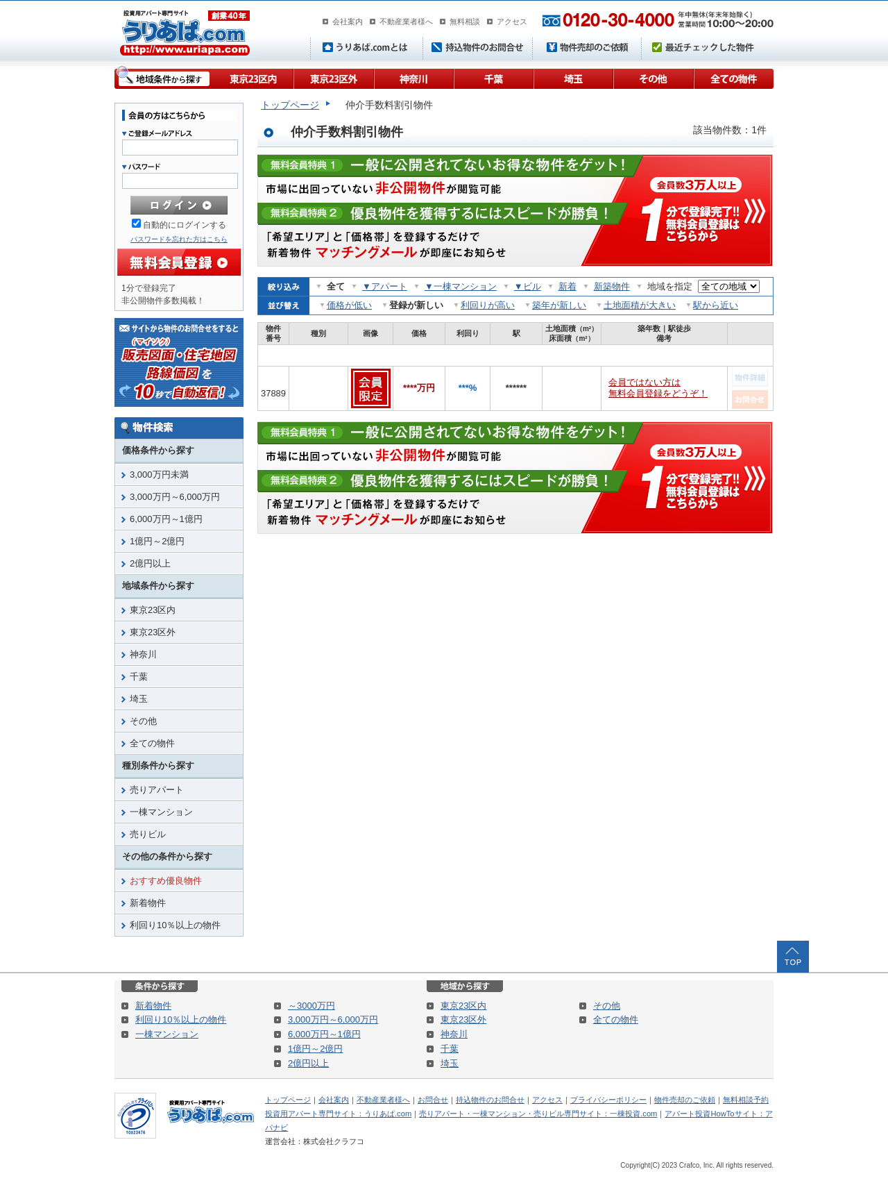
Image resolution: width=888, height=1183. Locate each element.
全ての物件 (733, 77)
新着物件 (148, 903)
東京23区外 (333, 77)
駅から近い (715, 305)
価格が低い (349, 305)
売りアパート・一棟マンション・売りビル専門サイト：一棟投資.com (538, 1113)
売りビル (148, 834)
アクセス (512, 21)
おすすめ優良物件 (166, 880)
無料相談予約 (746, 1100)
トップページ (290, 104)
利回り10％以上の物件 (175, 925)
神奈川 (413, 77)
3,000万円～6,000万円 (175, 497)
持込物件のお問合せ (490, 1100)
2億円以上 (150, 563)
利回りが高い (488, 305)
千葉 (493, 77)
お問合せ (433, 1100)
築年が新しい (559, 305)
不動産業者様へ (406, 21)
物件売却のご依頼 (684, 1100)
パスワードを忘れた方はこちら (179, 239)
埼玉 (573, 77)
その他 (653, 77)
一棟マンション (161, 812)
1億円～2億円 (157, 541)
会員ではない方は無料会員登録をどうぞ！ (658, 387)
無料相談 (465, 21)
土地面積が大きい (640, 305)
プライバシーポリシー (608, 1100)
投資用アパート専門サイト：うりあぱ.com (338, 1113)
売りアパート (157, 790)
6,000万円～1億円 (166, 519)
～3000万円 (311, 1005)
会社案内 (347, 21)
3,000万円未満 (159, 474)
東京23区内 (253, 77)
